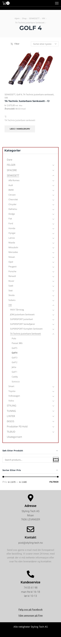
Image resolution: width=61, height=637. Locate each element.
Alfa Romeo (14, 180)
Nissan (11, 256)
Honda (11, 228)
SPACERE (12, 170)
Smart (11, 386)
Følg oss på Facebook (31, 609)
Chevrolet (13, 199)
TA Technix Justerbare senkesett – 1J (27, 101)
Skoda (11, 295)
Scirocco (16, 381)
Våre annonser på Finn (30, 615)
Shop (24, 18)
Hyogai (11, 233)
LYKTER (11, 416)
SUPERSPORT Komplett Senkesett (26, 328)
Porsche (12, 271)
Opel (10, 261)
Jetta (14, 367)
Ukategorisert (14, 436)
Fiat (10, 218)
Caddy (15, 376)
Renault (12, 276)
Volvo (11, 400)
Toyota (11, 391)
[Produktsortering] (45, 43)
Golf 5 (14, 348)
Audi (10, 185)
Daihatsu (12, 209)
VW (43, 18)
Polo (14, 338)
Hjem (17, 18)
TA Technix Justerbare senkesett (29, 22)
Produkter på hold (17, 426)
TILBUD (11, 431)
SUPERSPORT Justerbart (21, 319)
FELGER (11, 164)
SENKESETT (34, 18)
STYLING (11, 405)
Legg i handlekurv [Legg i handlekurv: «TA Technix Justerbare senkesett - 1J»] (20, 129)
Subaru (11, 300)
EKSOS (10, 421)
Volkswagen (14, 395)
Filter (15, 43)
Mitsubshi (13, 247)
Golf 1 (14, 371)
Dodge (11, 213)
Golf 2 (14, 362)
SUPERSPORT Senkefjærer (22, 324)
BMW (11, 189)
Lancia (11, 237)
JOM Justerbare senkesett (22, 314)
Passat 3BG (17, 343)
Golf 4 (19, 94)
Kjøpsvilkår (30, 633)
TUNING (11, 410)
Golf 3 (14, 357)
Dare (9, 159)
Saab (10, 285)
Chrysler (12, 204)
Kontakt (30, 537)
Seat (10, 290)
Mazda (11, 242)
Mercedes (13, 252)
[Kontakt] (30, 529)
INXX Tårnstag (17, 309)
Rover (11, 280)
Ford (10, 223)
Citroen (12, 194)
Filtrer (54, 482)
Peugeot (12, 266)
